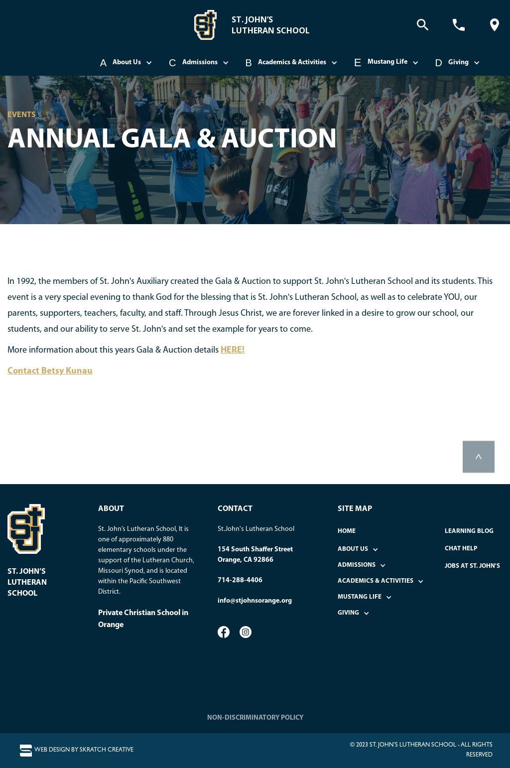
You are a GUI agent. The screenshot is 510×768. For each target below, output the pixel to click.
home (347, 531)
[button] (127, 62)
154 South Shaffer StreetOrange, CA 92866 (255, 555)
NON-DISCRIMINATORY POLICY (255, 718)
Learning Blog (469, 531)
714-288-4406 (240, 580)
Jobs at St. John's (472, 566)
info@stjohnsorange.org (255, 601)
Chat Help (461, 548)
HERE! (233, 350)
